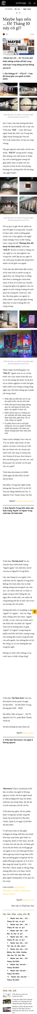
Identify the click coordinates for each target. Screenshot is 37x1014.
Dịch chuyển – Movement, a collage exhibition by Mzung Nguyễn (17, 890)
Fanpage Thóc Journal (25, 501)
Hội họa (18, 9)
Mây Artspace (28, 733)
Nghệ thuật (27, 9)
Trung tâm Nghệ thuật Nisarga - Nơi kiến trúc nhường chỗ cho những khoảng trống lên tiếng (22, 1001)
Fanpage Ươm (28, 900)
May (7, 34)
